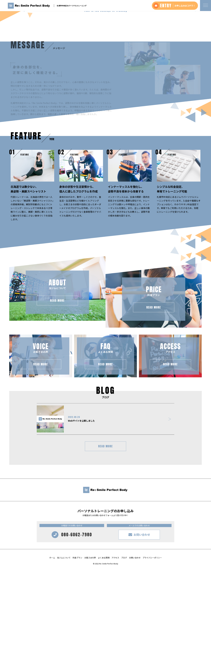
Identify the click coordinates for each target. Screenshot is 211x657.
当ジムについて (64, 646)
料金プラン (77, 646)
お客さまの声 (90, 646)
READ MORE (105, 535)
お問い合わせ (135, 646)
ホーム (52, 646)
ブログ (124, 646)
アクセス (115, 646)
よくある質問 (103, 646)
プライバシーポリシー (152, 646)
